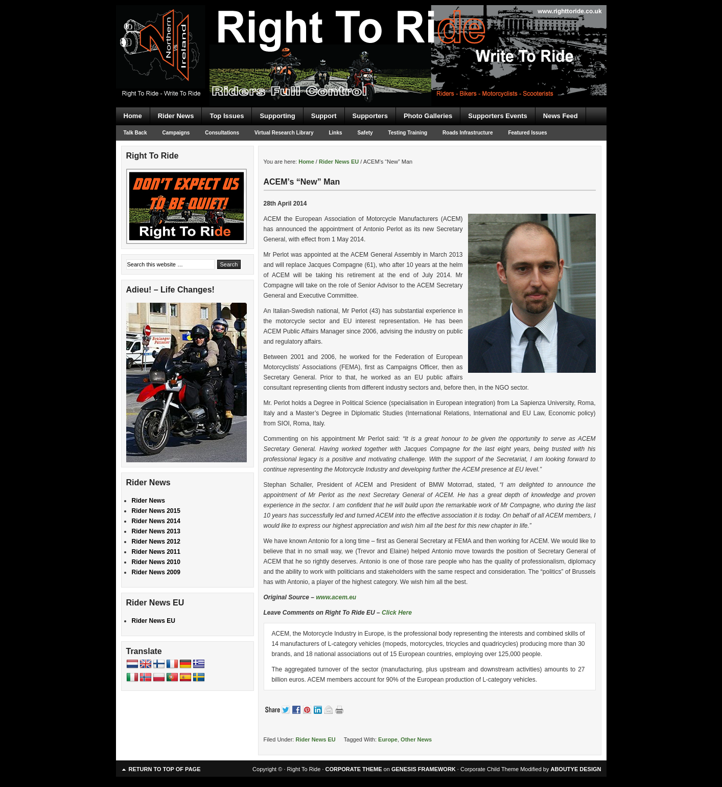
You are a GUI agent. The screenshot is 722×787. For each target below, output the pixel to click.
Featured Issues (527, 133)
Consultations (222, 133)
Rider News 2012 (156, 541)
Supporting (277, 116)
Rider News (176, 116)
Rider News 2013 (156, 531)
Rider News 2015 (156, 510)
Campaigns (176, 133)
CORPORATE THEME (353, 769)
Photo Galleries (428, 116)
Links (335, 133)
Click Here (397, 612)
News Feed (560, 116)
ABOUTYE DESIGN (575, 769)
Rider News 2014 (156, 521)
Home (133, 116)
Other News (416, 739)
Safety (365, 133)
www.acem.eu (336, 597)
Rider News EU (315, 739)
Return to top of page (165, 769)
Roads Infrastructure (467, 133)
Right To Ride (361, 35)
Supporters (370, 116)
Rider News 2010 (156, 562)
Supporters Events (497, 116)
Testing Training (407, 133)
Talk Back (135, 133)
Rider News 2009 (156, 572)
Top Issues (226, 116)
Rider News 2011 (156, 551)
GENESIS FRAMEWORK (423, 769)
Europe (388, 739)
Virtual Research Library (283, 133)
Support (324, 116)
